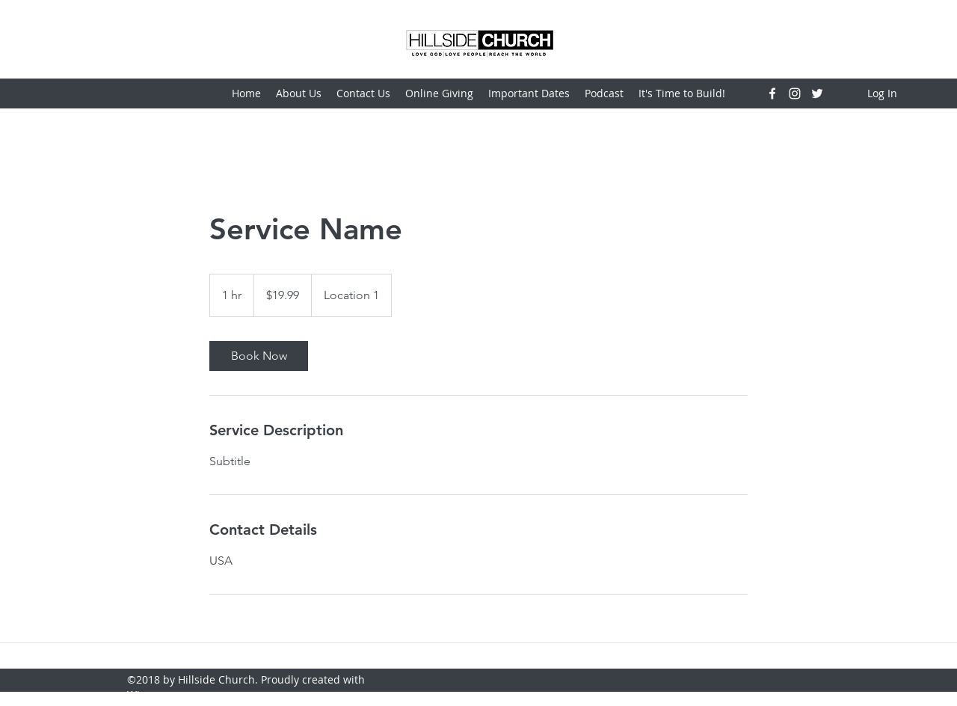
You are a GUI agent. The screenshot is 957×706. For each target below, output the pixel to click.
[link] (258, 356)
